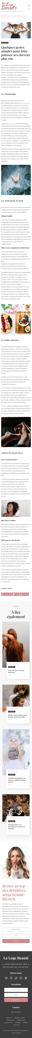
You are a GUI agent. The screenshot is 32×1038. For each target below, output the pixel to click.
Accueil (4, 15)
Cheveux (18, 15)
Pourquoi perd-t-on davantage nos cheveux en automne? (16, 826)
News (25, 1022)
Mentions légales (16, 1033)
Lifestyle (8, 1022)
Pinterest (25, 594)
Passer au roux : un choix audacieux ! (16, 671)
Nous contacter (16, 1012)
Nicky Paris (11, 124)
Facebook (7, 594)
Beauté (10, 15)
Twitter (16, 594)
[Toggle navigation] (29, 8)
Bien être (21, 1020)
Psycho (17, 1025)
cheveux (24, 103)
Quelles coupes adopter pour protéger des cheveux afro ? (17, 716)
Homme (18, 1022)
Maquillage (20, 1017)
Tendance (11, 1020)
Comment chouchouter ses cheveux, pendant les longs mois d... (17, 780)
